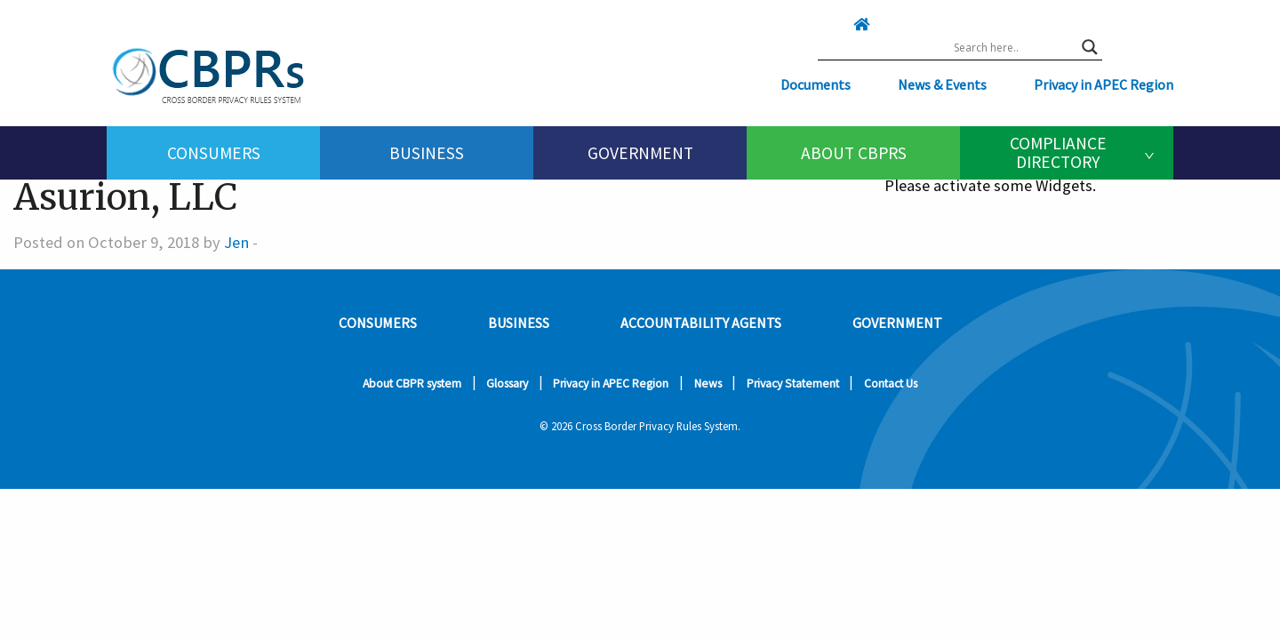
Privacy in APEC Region (1103, 84)
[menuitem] (213, 153)
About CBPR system (412, 383)
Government (640, 153)
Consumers (213, 153)
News (708, 383)
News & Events (942, 84)
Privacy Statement (793, 383)
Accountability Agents (700, 323)
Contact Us (890, 383)
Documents (815, 84)
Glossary (507, 383)
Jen (236, 242)
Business (426, 153)
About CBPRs (854, 153)
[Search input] (1013, 47)
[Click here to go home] (826, 24)
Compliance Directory (1058, 152)
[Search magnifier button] (1089, 47)
